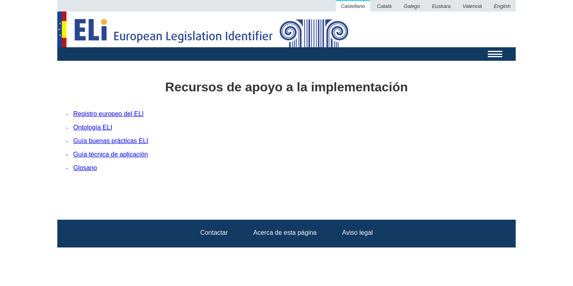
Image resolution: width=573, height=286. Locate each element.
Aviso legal (357, 232)
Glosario (85, 167)
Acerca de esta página (285, 232)
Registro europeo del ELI (108, 113)
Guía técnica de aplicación (110, 154)
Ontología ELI (92, 127)
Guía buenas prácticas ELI (110, 140)
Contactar (214, 232)
